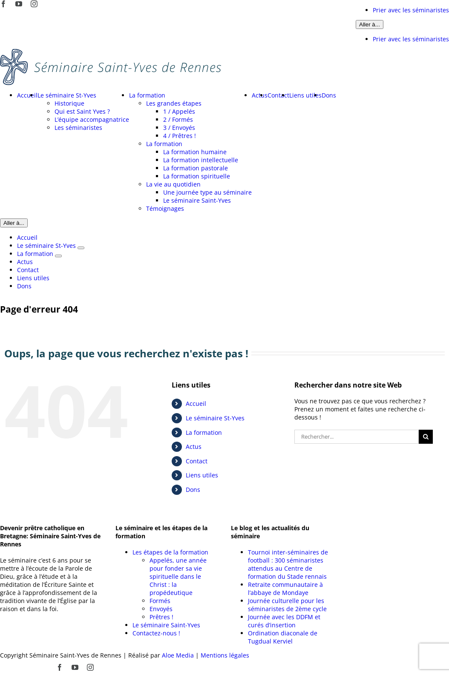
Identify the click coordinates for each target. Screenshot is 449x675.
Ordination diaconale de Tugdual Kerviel (282, 637)
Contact (196, 461)
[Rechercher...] (356, 437)
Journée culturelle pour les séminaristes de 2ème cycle (287, 605)
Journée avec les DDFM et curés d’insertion (284, 621)
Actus (193, 446)
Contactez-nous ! (156, 633)
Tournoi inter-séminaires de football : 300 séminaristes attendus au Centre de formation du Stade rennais (288, 564)
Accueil (196, 403)
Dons (193, 489)
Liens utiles (202, 475)
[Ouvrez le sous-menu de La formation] (58, 256)
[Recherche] (426, 437)
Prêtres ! (161, 617)
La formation (204, 432)
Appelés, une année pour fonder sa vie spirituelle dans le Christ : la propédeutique (178, 576)
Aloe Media (178, 655)
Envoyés (161, 609)
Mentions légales (225, 655)
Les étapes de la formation (170, 552)
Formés (160, 601)
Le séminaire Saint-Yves (166, 625)
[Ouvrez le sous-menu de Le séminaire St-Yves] (81, 248)
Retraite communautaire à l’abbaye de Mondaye (285, 588)
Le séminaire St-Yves (215, 418)
